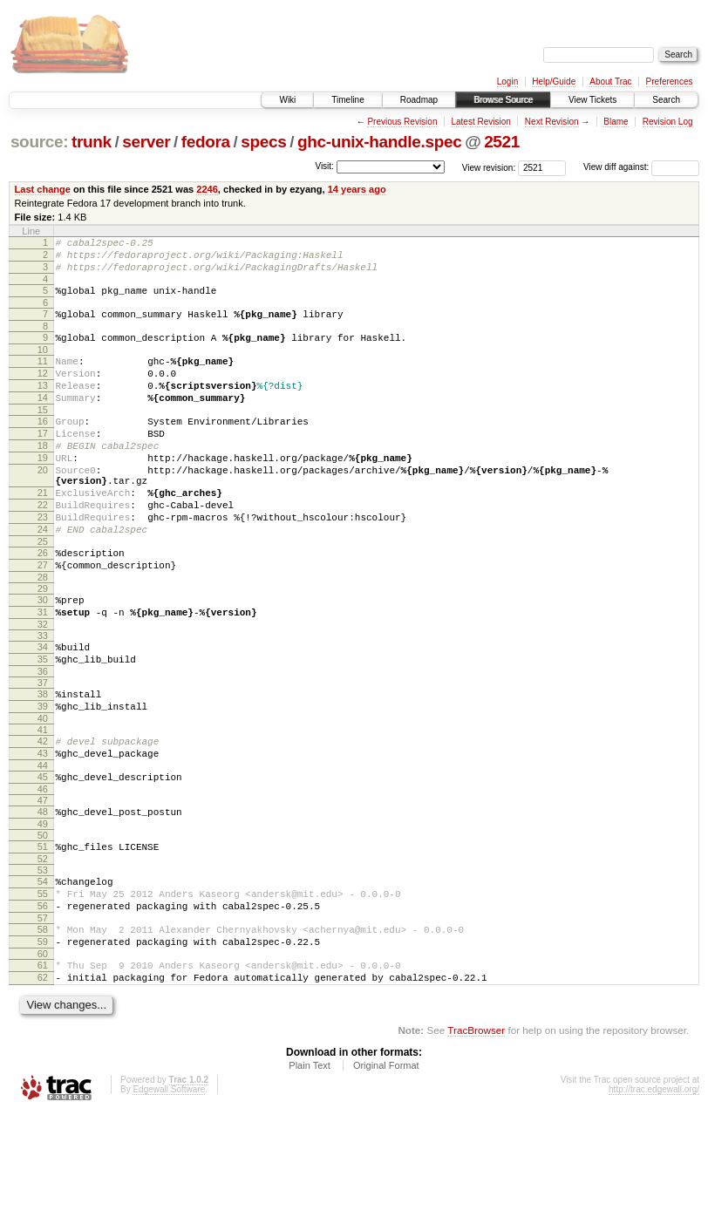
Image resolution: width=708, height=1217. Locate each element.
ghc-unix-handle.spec (379, 142)
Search (666, 100)
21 (42, 534)
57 (42, 1012)
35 (42, 724)
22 (42, 549)
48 (42, 892)
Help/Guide (553, 81)
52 (42, 945)
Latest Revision (480, 121)
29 (42, 646)
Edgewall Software (169, 1194)
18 (42, 477)
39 (42, 777)
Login (507, 81)
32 (42, 687)
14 (42, 421)
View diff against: (641, 167)
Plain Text (309, 1170)
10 (42, 365)
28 (42, 634)
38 (42, 762)
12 (42, 391)
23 (42, 564)
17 (42, 462)
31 (42, 672)
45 (42, 855)
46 (42, 870)
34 (42, 709)
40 (42, 791)
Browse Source (503, 100)
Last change (43, 189)
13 (42, 406)
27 (42, 620)
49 (42, 907)
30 (42, 657)
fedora (205, 142)
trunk (91, 142)
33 (42, 698)
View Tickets (592, 100)
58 (42, 1023)
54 (42, 967)
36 (42, 739)
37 (42, 750)
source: (39, 142)
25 (42, 593)
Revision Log (668, 121)
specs (263, 142)
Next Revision (552, 121)
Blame (615, 121)
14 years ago (357, 189)
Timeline (347, 100)
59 (42, 1038)
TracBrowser (476, 1134)
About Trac (610, 81)
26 (42, 605)
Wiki (287, 100)
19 (42, 491)
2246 (207, 189)
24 (42, 579)
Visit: (324, 166)
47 (42, 881)
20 (42, 506)
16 (42, 447)
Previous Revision (402, 121)
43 (42, 829)
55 (42, 982)
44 (42, 844)
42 (42, 814)
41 (42, 803)
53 (42, 956)
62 (42, 1079)
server (146, 142)
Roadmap (419, 100)
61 (42, 1064)
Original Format (386, 1170)
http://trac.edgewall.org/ (654, 1194)
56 (42, 997)
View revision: (489, 167)
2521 (502, 142)
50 (42, 919)
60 (42, 1053)
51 (42, 930)
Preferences (669, 81)
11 (42, 376)
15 (42, 436)
